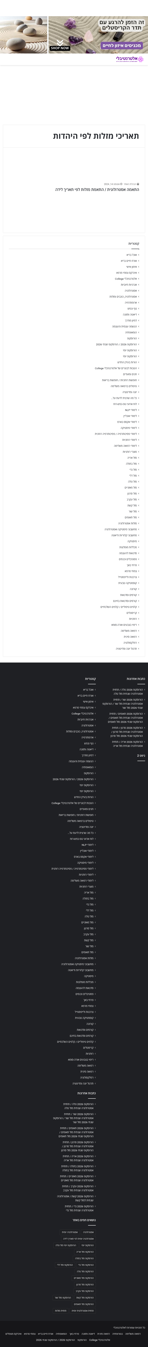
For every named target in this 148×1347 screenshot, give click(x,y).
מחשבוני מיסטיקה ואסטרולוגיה (121, 529)
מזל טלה (132, 481)
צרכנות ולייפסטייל (127, 577)
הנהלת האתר (130, 184)
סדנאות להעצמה (128, 553)
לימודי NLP (131, 410)
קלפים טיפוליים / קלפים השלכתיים (118, 606)
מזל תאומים (131, 517)
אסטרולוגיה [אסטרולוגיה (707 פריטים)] (88, 1232)
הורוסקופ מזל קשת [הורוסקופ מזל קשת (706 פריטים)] (85, 1297)
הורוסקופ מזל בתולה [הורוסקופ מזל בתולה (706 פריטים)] (84, 1258)
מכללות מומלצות (128, 547)
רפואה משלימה (129, 630)
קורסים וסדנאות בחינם (125, 600)
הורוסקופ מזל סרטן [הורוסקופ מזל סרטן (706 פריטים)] (85, 1284)
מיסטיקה (132, 541)
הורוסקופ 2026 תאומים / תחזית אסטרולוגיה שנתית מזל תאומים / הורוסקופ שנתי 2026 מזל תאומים (125, 717)
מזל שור (133, 511)
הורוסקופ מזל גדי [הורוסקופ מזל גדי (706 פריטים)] (86, 1265)
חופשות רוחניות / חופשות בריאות (119, 380)
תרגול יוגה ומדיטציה (126, 648)
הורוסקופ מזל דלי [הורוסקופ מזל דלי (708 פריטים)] (65, 1265)
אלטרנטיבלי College (126, 278)
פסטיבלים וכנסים (128, 559)
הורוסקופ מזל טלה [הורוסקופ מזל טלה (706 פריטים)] (85, 1271)
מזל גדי (133, 469)
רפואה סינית (130, 636)
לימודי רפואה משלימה (125, 445)
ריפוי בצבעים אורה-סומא (124, 624)
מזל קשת (132, 505)
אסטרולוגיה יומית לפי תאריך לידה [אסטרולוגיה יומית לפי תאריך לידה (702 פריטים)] (78, 1238)
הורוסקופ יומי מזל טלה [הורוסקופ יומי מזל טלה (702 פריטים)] (66, 1245)
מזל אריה (132, 457)
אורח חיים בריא (129, 260)
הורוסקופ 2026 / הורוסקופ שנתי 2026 (116, 344)
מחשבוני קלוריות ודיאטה (124, 535)
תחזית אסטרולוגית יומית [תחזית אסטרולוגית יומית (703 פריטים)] (83, 1310)
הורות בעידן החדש (127, 362)
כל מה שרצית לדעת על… (124, 398)
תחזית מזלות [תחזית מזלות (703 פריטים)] (60, 1310)
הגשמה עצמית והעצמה (124, 326)
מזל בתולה (131, 463)
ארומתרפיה (131, 302)
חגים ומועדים (130, 374)
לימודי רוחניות (129, 439)
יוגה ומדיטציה (130, 392)
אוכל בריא (132, 254)
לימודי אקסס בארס (127, 421)
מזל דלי (133, 475)
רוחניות (133, 618)
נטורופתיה (117, 1333)
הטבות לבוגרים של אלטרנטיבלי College (116, 368)
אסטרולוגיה (131, 290)
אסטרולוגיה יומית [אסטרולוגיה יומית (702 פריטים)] (70, 1232)
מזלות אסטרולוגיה (127, 523)
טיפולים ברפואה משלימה (124, 386)
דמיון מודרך (131, 320)
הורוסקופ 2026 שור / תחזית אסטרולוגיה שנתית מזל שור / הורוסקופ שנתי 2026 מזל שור (122, 703)
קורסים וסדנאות (128, 595)
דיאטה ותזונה (130, 314)
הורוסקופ (132, 338)
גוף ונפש (132, 308)
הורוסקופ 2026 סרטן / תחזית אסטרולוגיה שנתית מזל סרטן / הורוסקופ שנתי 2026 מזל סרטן (127, 731)
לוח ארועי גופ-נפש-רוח (125, 404)
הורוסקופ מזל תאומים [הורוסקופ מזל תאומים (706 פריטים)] (84, 1304)
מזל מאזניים (131, 487)
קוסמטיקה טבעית (127, 583)
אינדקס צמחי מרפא (126, 272)
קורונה (133, 589)
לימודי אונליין (130, 415)
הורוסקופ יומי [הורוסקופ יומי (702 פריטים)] (88, 1245)
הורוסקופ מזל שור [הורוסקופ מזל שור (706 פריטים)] (63, 1297)
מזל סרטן (132, 493)
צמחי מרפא (131, 571)
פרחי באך (132, 565)
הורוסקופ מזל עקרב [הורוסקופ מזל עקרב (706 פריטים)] (85, 1291)
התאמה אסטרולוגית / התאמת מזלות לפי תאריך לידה (97, 189)
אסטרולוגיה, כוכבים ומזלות (123, 296)
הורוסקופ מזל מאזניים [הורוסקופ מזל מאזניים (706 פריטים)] (84, 1278)
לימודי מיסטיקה (129, 427)
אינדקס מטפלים (13, 1333)
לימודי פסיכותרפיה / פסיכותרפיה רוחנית (116, 433)
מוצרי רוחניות (130, 451)
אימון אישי (131, 266)
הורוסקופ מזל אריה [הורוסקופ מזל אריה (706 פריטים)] (85, 1252)
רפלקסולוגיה (130, 642)
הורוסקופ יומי (130, 350)
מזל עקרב (132, 499)
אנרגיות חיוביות (129, 284)
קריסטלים (132, 612)
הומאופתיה (131, 332)
